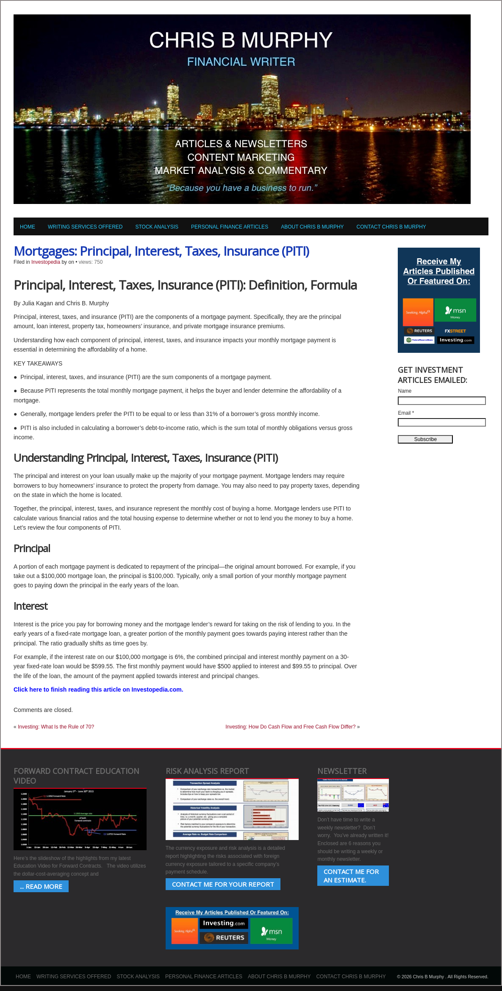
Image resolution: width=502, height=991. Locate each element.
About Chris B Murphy (312, 227)
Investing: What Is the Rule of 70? (56, 727)
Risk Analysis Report (207, 771)
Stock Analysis (156, 227)
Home (27, 227)
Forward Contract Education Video (76, 776)
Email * (406, 413)
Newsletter (341, 771)
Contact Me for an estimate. (351, 875)
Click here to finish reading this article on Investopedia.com (98, 689)
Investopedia (45, 262)
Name (404, 391)
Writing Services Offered (85, 227)
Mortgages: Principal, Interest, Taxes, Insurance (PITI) (161, 251)
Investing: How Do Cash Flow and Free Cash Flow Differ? (290, 727)
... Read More (41, 886)
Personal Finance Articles (229, 227)
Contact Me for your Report (223, 884)
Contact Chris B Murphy (391, 227)
